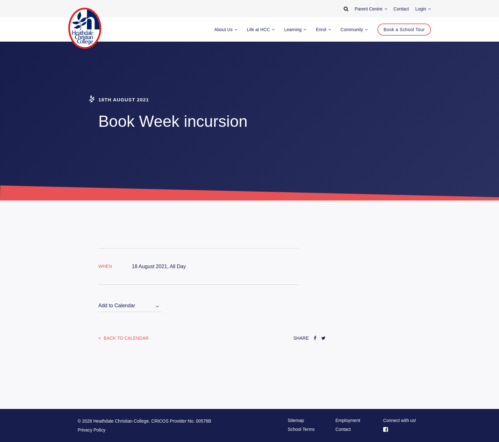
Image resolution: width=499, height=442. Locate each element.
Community (354, 29)
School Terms (301, 429)
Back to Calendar (125, 338)
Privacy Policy (91, 429)
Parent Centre (371, 9)
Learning (295, 29)
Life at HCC (261, 29)
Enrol (323, 29)
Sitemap (296, 420)
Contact (343, 429)
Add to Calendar (116, 305)
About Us (225, 29)
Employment (347, 420)
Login (423, 9)
